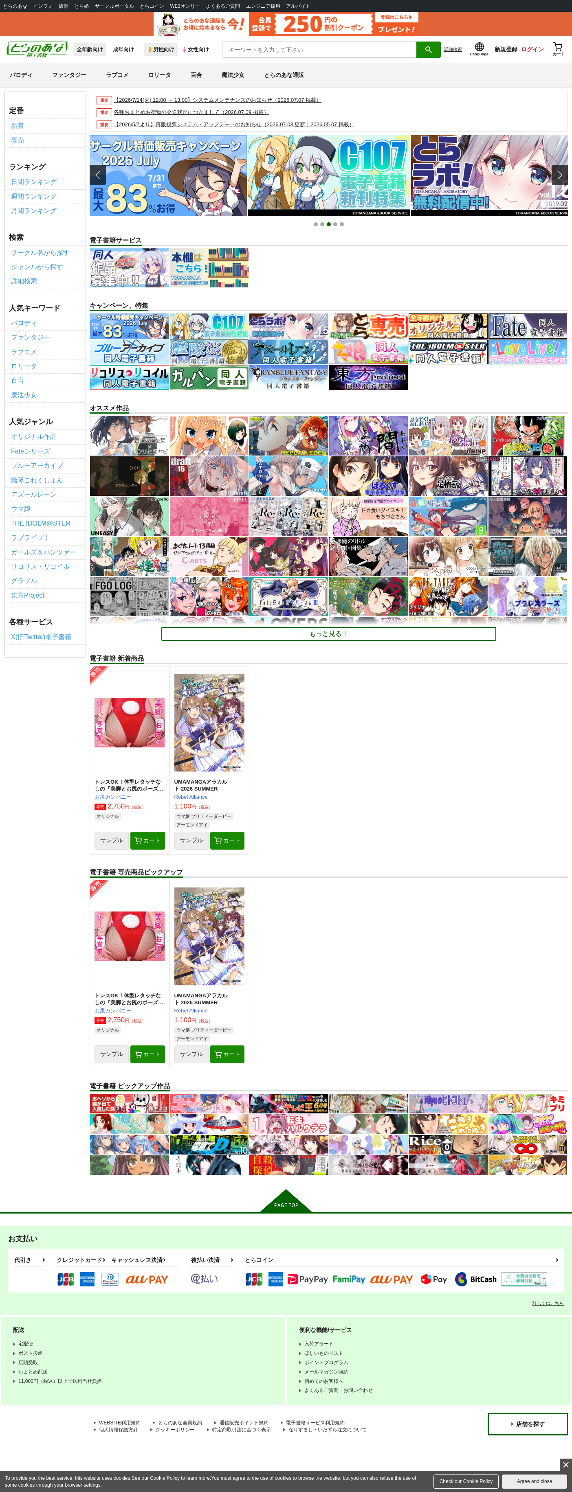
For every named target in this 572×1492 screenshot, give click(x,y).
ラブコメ (117, 75)
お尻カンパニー (113, 797)
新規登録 (506, 49)
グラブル (24, 580)
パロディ (21, 75)
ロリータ (159, 75)
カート (147, 840)
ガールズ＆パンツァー (43, 552)
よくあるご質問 (223, 5)
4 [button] (336, 225)
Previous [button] (98, 175)
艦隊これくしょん (37, 480)
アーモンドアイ (192, 824)
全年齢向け (90, 49)
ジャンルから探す (37, 266)
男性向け (160, 49)
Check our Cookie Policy (466, 1481)
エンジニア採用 (263, 5)
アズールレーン (34, 494)
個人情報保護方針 (118, 1430)
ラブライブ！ (30, 537)
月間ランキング (34, 210)
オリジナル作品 (34, 436)
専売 (17, 140)
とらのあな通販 (284, 75)
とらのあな (15, 5)
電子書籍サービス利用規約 (315, 1423)
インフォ (43, 5)
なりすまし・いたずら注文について (327, 1430)
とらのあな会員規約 (180, 1423)
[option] (165, 176)
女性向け (195, 49)
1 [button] (317, 225)
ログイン (532, 49)
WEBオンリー (185, 5)
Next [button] (560, 175)
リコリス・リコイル (40, 566)
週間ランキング (34, 196)
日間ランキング (34, 181)
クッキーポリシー (175, 1430)
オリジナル (108, 816)
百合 (196, 75)
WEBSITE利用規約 (120, 1423)
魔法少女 (233, 75)
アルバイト (298, 5)
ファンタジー (69, 75)
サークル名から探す (40, 252)
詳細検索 (453, 49)
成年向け (123, 49)
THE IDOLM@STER (40, 523)
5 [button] (343, 225)
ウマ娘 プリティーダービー (203, 816)
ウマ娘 (21, 508)
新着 (17, 125)
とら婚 (81, 5)
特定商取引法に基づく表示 (241, 1430)
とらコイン (152, 5)
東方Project (27, 595)
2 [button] (323, 225)
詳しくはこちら (548, 1303)
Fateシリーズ (30, 451)
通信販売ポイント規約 (244, 1423)
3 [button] (330, 225)
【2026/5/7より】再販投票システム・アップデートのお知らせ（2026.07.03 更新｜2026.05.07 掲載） (234, 124)
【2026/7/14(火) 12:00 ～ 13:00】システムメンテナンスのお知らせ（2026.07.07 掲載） (217, 100)
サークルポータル (114, 5)
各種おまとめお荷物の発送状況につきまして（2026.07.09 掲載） (191, 112)
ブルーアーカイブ (37, 465)
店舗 (63, 5)
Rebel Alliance (191, 797)
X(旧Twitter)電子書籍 (41, 636)
